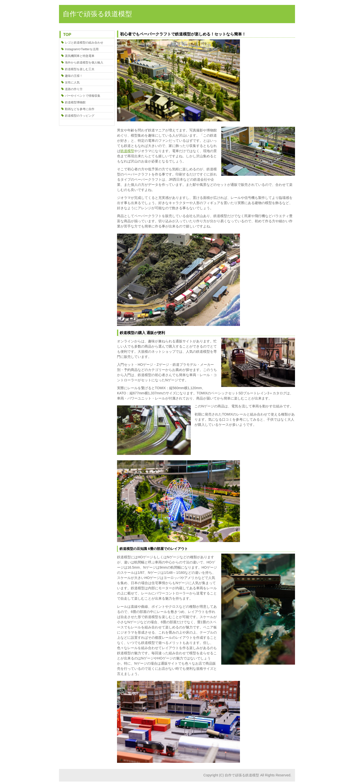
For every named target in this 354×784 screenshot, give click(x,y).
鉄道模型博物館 (75, 102)
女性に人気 (72, 82)
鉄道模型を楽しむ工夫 (79, 69)
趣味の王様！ (74, 76)
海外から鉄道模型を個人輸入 (84, 62)
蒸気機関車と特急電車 (79, 56)
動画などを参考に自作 (79, 109)
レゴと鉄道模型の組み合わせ (84, 42)
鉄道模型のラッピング (79, 115)
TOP (67, 34)
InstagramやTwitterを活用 (82, 49)
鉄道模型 (127, 151)
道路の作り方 (74, 89)
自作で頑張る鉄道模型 (97, 14)
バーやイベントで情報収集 (82, 95)
